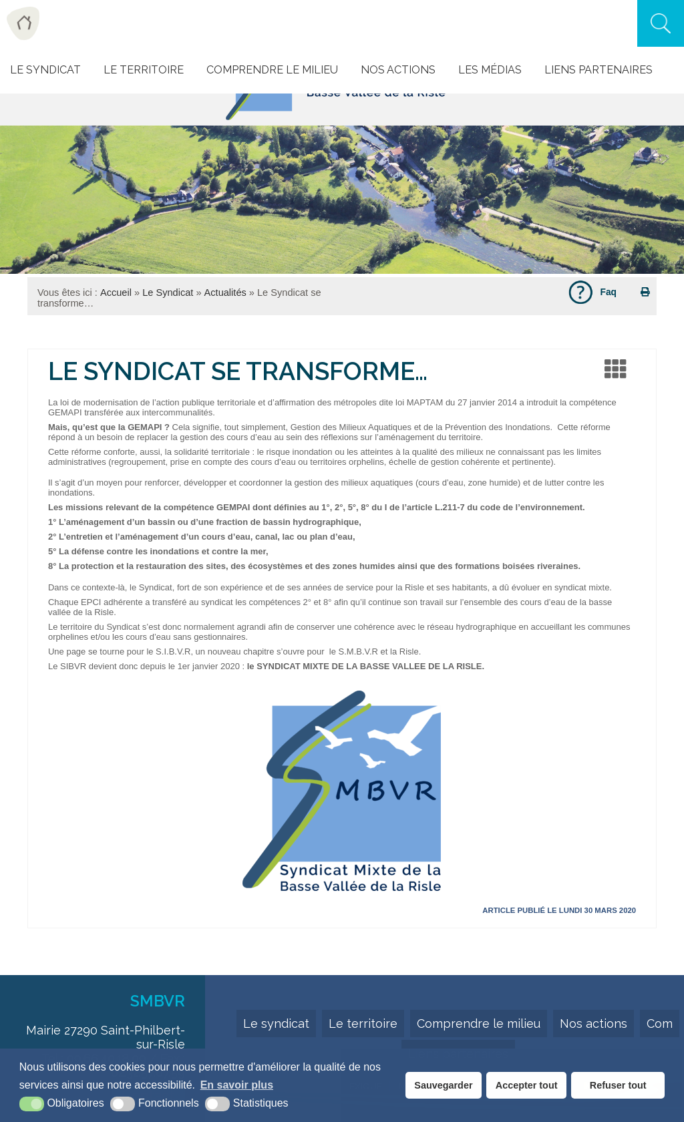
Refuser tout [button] (618, 1085)
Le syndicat (276, 1023)
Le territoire (363, 1023)
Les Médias (490, 69)
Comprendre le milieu (272, 69)
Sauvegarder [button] (443, 1085)
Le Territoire (144, 69)
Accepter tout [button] (527, 1085)
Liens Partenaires (598, 69)
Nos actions (398, 69)
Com (660, 1023)
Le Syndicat (45, 69)
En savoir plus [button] (236, 1085)
